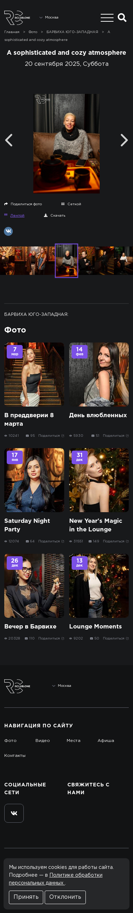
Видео (42, 741)
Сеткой (71, 204)
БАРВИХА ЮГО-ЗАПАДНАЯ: (36, 315)
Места (74, 741)
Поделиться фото (23, 204)
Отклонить (65, 897)
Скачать (54, 215)
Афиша (106, 741)
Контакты (15, 756)
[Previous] (8, 140)
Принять (26, 897)
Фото (10, 741)
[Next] (124, 140)
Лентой (14, 215)
